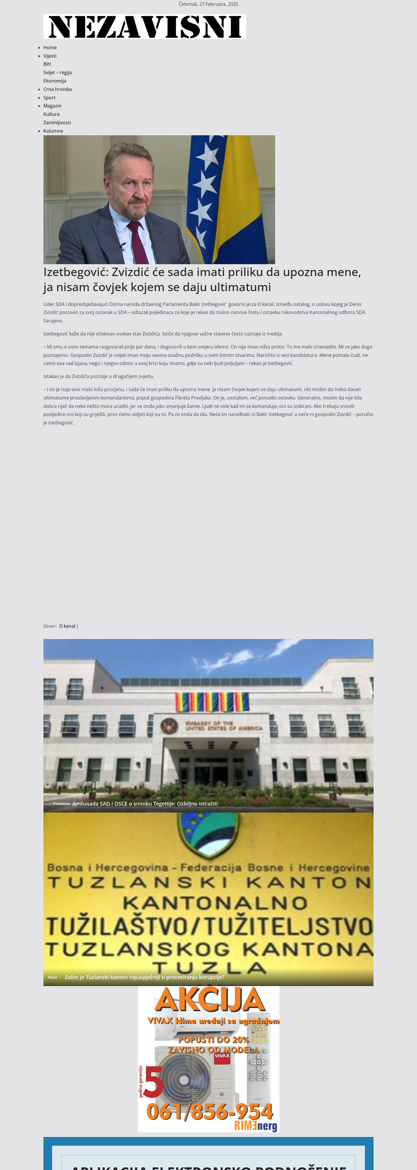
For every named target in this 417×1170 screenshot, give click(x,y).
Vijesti (49, 56)
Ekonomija (54, 81)
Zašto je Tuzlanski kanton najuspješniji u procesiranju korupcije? (128, 794)
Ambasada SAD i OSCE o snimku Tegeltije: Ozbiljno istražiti (123, 710)
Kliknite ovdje (208, 1053)
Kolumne (53, 131)
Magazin (52, 106)
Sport (49, 97)
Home (50, 47)
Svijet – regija (57, 72)
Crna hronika (57, 89)
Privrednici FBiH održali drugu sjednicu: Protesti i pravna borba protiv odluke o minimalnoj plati (147, 1153)
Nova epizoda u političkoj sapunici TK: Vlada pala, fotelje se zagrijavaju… (121, 1144)
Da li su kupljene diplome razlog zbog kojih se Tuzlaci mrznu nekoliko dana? (125, 1128)
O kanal (67, 626)
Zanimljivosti (57, 122)
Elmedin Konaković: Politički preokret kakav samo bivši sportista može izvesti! (127, 1136)
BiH (47, 64)
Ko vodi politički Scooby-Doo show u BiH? (88, 1119)
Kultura (51, 114)
